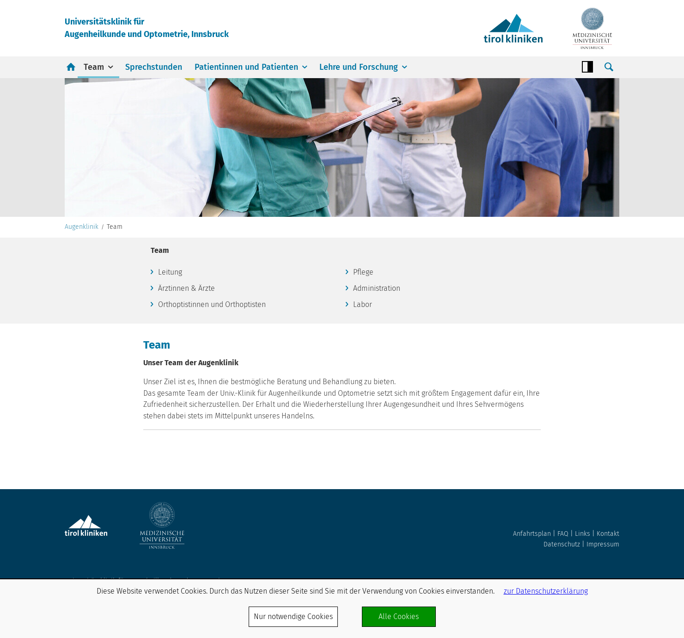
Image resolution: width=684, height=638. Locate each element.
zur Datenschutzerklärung (546, 591)
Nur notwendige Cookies (293, 616)
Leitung (170, 272)
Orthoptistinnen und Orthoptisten (212, 304)
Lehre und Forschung (358, 67)
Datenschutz (562, 544)
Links (582, 534)
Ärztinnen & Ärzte (186, 288)
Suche (608, 67)
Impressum (602, 544)
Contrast (587, 67)
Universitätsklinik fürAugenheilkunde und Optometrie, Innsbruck (147, 28)
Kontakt (608, 534)
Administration (376, 288)
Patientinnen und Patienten (246, 67)
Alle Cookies (399, 616)
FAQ (562, 534)
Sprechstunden (153, 67)
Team (94, 67)
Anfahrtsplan (532, 534)
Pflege (363, 272)
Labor (362, 304)
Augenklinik (81, 227)
